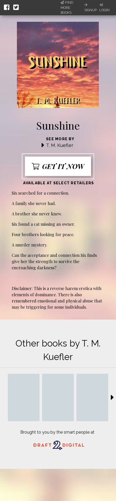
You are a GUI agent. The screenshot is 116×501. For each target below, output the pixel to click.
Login (104, 7)
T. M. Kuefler (59, 145)
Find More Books (67, 8)
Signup (90, 7)
